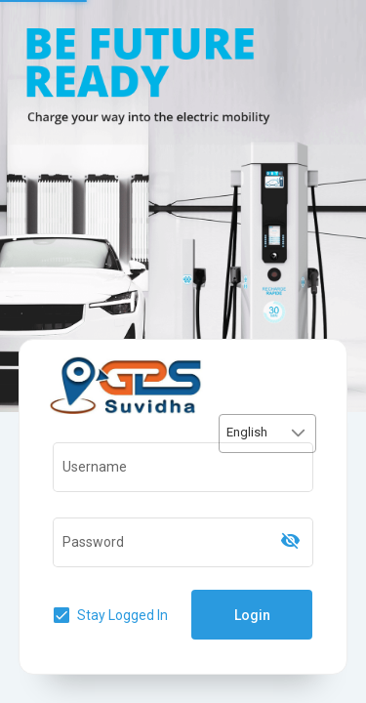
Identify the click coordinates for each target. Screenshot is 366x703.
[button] (298, 433)
